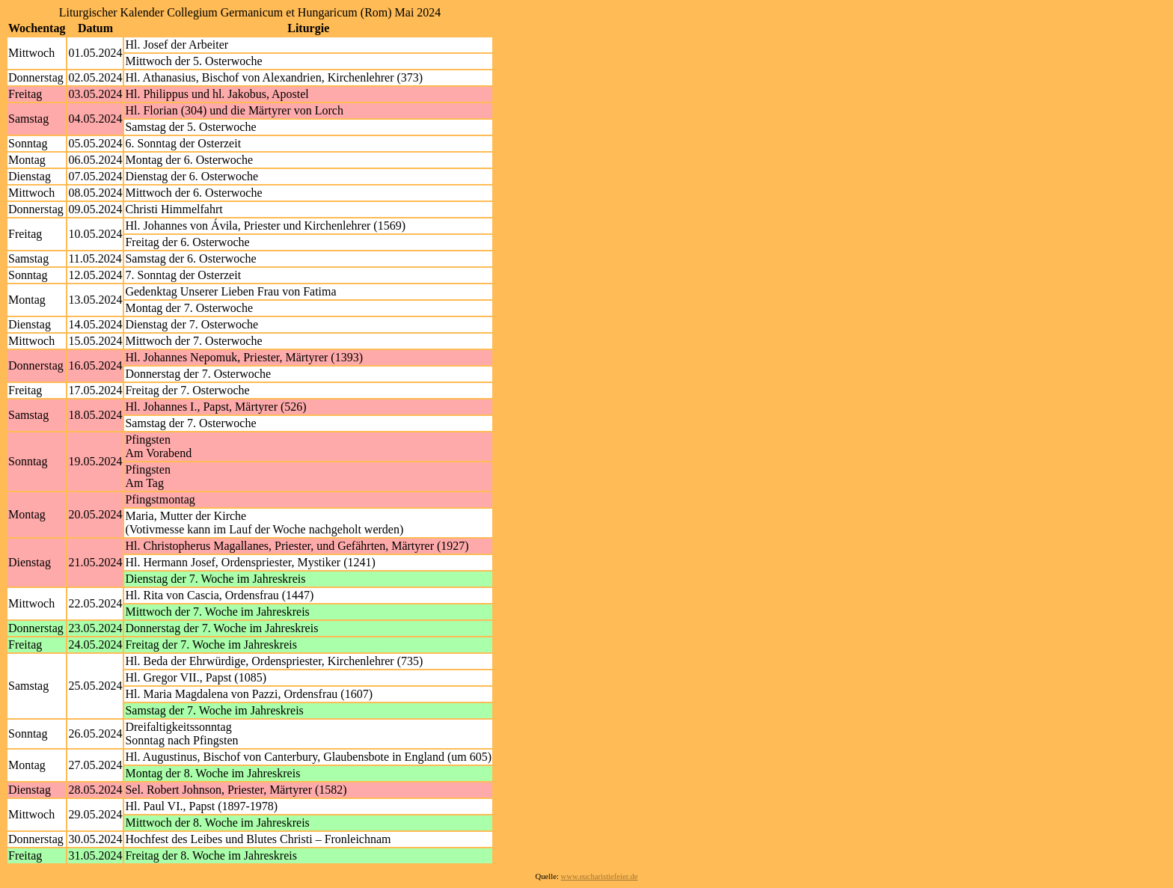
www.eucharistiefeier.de (599, 876)
